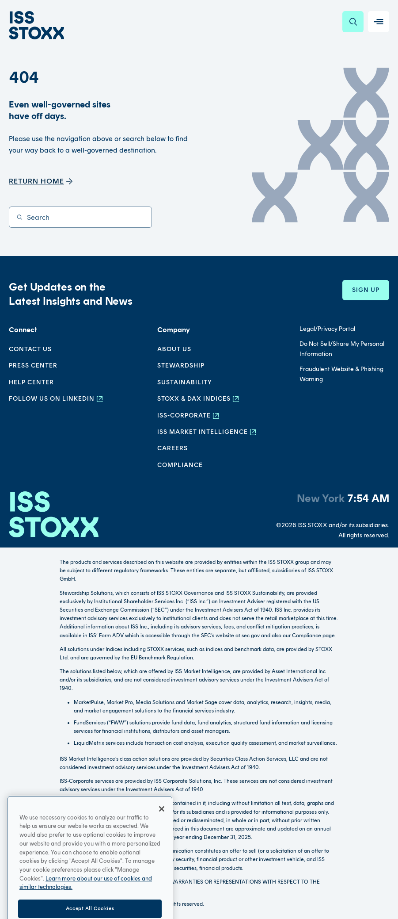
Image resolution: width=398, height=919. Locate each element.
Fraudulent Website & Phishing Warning (341, 374)
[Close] (161, 822)
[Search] (353, 21)
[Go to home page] (36, 25)
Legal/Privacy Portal (327, 329)
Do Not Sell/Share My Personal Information (341, 348)
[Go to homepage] (54, 515)
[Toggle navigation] (378, 21)
